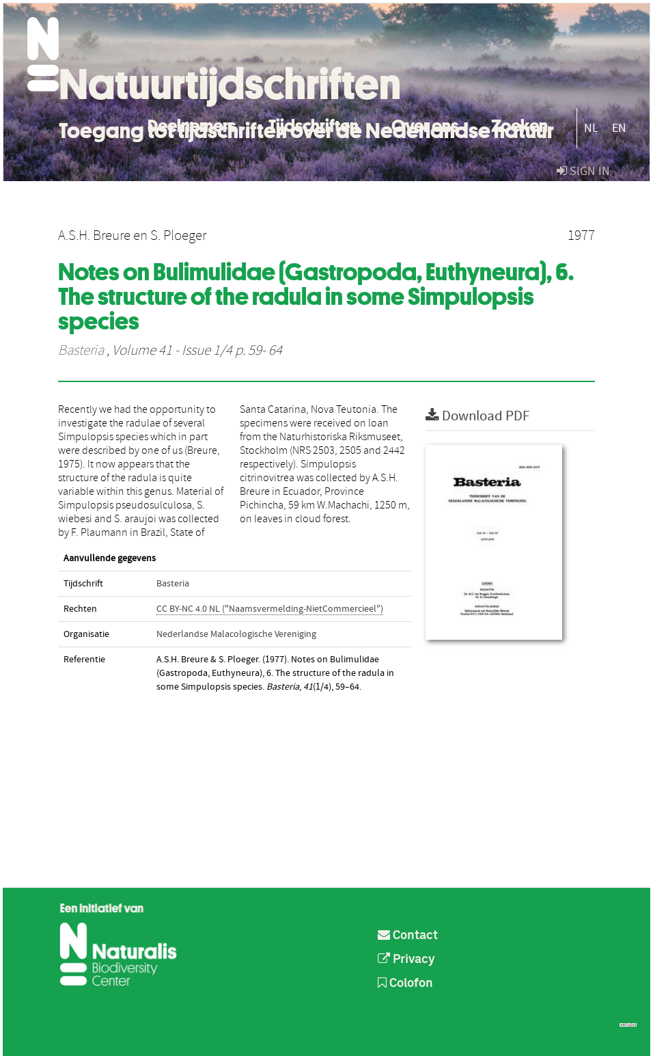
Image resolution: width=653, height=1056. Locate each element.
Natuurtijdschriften (230, 84)
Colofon (405, 983)
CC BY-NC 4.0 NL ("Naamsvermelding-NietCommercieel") (269, 609)
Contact (408, 936)
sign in (583, 171)
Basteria (81, 350)
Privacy (406, 959)
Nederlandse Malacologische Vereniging (236, 634)
